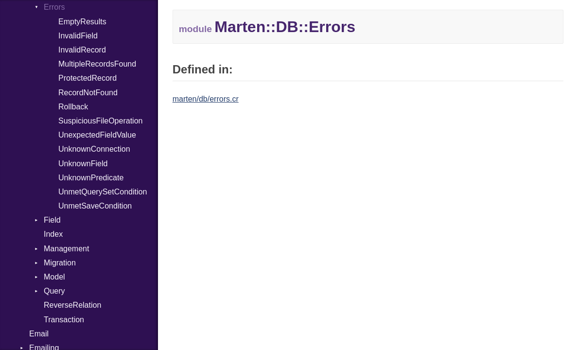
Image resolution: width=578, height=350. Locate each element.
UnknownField (82, 163)
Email (39, 334)
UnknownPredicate (90, 178)
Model (54, 277)
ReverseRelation (72, 305)
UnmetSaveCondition (95, 206)
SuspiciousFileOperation (100, 121)
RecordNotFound (88, 92)
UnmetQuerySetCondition (102, 192)
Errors (54, 7)
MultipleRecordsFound (97, 64)
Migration (60, 263)
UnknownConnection (94, 149)
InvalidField (78, 36)
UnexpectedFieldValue (97, 135)
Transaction (64, 319)
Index (53, 234)
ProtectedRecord (87, 78)
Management (66, 249)
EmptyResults (82, 22)
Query (54, 291)
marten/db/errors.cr (206, 99)
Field (52, 220)
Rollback (73, 107)
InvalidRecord (82, 50)
